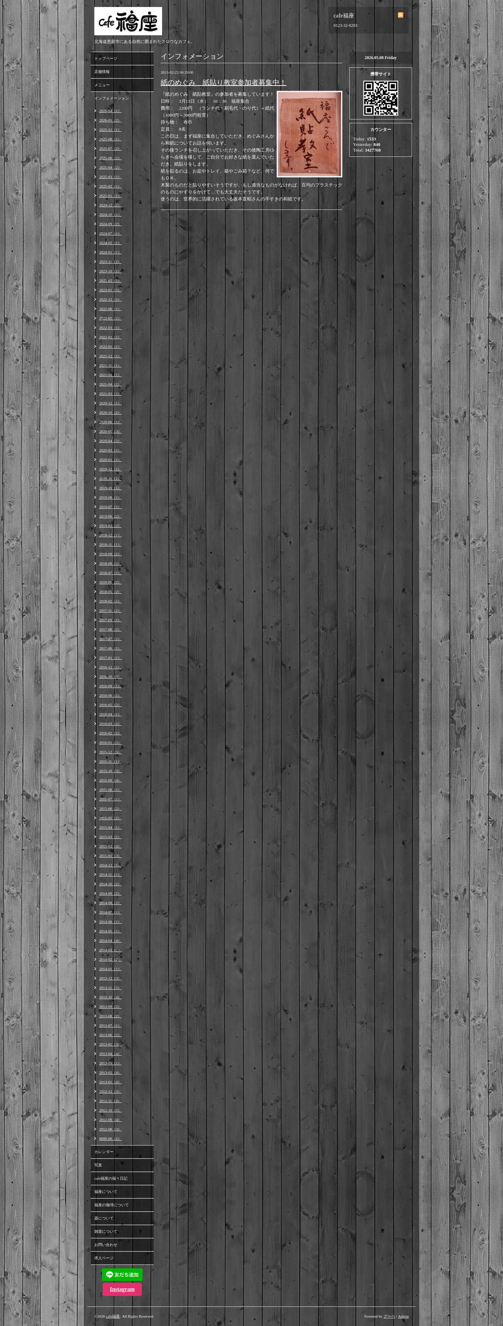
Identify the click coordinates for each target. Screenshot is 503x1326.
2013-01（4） (110, 1082)
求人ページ (104, 1258)
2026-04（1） (110, 111)
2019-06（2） (110, 516)
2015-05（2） (110, 818)
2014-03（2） (110, 950)
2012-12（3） (110, 1091)
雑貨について (105, 1231)
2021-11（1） (110, 365)
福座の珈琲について (111, 1205)
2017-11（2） (110, 610)
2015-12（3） (110, 752)
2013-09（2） (110, 1006)
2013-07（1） (110, 1025)
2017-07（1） (110, 639)
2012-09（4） (110, 1120)
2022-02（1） (110, 337)
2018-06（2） (110, 582)
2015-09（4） (110, 780)
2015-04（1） (110, 827)
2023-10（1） (110, 271)
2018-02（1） (110, 601)
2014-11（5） (110, 874)
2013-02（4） (110, 1072)
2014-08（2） (110, 903)
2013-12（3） (110, 978)
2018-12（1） (110, 535)
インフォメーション (111, 98)
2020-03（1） (110, 450)
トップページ (105, 58)
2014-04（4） (110, 940)
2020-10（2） (110, 412)
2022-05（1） (110, 318)
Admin (403, 1316)
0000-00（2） (110, 1138)
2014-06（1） (110, 922)
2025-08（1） (110, 139)
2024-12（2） (110, 205)
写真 (98, 1165)
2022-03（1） (110, 327)
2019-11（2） (110, 478)
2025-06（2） (110, 158)
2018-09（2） (110, 554)
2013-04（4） (110, 1054)
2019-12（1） (110, 469)
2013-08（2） (110, 1016)
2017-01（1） (110, 657)
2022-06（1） (110, 309)
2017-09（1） (110, 620)
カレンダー (104, 1152)
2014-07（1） (110, 912)
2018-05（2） (110, 591)
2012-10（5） (110, 1110)
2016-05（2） (110, 705)
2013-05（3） (110, 1044)
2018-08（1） (110, 563)
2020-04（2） (110, 441)
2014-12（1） (110, 865)
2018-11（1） (110, 544)
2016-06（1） (110, 695)
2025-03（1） (110, 177)
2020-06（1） (110, 422)
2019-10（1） (110, 488)
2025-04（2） (110, 167)
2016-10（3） (110, 676)
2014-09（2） (110, 893)
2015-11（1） (110, 761)
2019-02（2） (110, 525)
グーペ (389, 1316)
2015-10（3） (110, 771)
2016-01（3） (110, 742)
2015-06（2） (110, 808)
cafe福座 (113, 1316)
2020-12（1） (110, 403)
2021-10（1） (110, 375)
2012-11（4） (110, 1101)
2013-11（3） (110, 988)
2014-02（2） (110, 959)
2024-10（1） (110, 214)
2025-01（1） (110, 195)
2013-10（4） (110, 997)
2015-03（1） (110, 837)
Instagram (122, 1289)
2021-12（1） (110, 356)
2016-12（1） (110, 667)
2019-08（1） (110, 497)
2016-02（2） (110, 733)
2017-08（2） (110, 629)
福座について (105, 1191)
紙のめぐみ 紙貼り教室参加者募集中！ (223, 82)
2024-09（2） (110, 224)
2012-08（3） (110, 1129)
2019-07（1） (110, 507)
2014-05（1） (110, 931)
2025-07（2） (110, 148)
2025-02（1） (110, 186)
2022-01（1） (110, 346)
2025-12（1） (110, 129)
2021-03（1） (110, 393)
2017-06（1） (110, 648)
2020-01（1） (110, 459)
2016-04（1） (110, 714)
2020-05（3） (110, 431)
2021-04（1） (110, 384)
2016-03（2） (110, 723)
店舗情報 (102, 71)
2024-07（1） (110, 233)
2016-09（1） (110, 686)
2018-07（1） (110, 573)
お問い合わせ (105, 1245)
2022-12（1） (110, 299)
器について (104, 1218)
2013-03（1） (110, 1063)
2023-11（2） (110, 261)
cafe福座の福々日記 (110, 1178)
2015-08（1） (110, 789)
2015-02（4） (110, 846)
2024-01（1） (110, 252)
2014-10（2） (110, 884)
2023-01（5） (110, 290)
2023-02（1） (110, 280)
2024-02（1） (110, 243)
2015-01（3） (110, 856)
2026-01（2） (110, 120)
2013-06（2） (110, 1035)
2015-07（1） (110, 799)
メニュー (102, 85)
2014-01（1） (110, 969)
